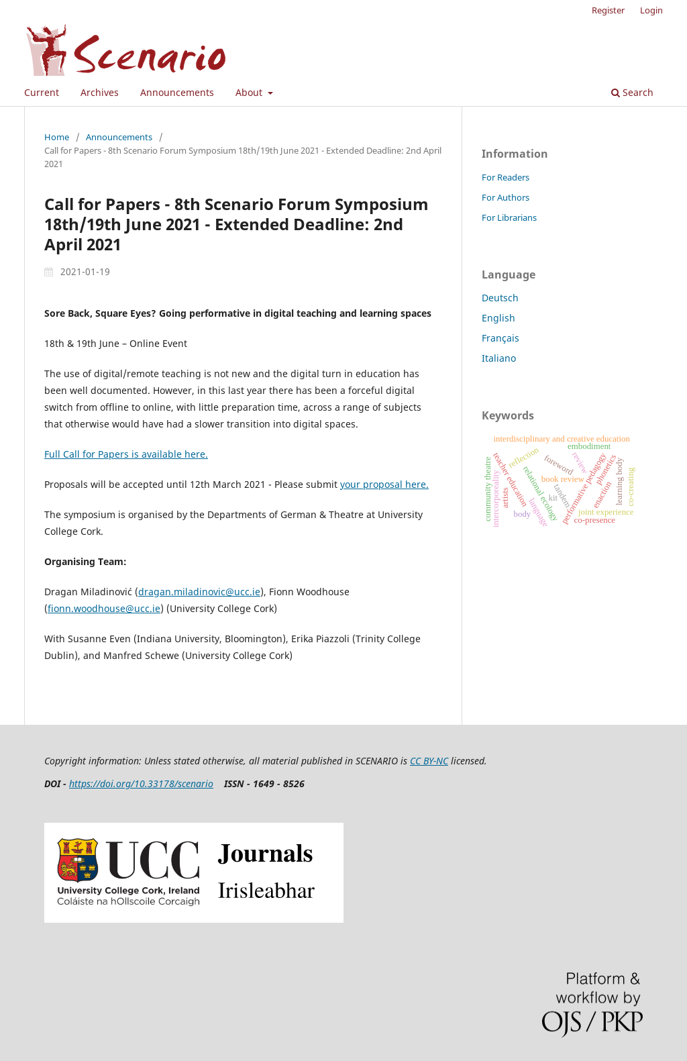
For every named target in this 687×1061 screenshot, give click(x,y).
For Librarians (509, 217)
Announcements (177, 92)
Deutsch (500, 297)
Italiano (499, 358)
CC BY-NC (429, 760)
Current (41, 92)
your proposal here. (384, 484)
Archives (100, 92)
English (498, 317)
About (250, 92)
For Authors (505, 197)
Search (632, 92)
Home (56, 137)
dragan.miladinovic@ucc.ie (199, 591)
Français (500, 338)
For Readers (505, 177)
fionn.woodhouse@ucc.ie (104, 608)
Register (608, 10)
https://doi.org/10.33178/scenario (141, 783)
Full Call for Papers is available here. (126, 454)
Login (651, 10)
